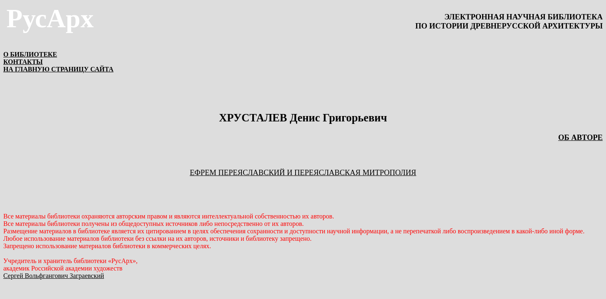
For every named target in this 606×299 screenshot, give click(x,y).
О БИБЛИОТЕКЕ (30, 54)
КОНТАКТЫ (23, 61)
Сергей (53, 275)
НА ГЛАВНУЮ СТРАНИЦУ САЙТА (58, 69)
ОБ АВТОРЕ (580, 137)
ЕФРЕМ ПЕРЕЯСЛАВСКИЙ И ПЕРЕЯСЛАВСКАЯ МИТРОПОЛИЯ (303, 172)
